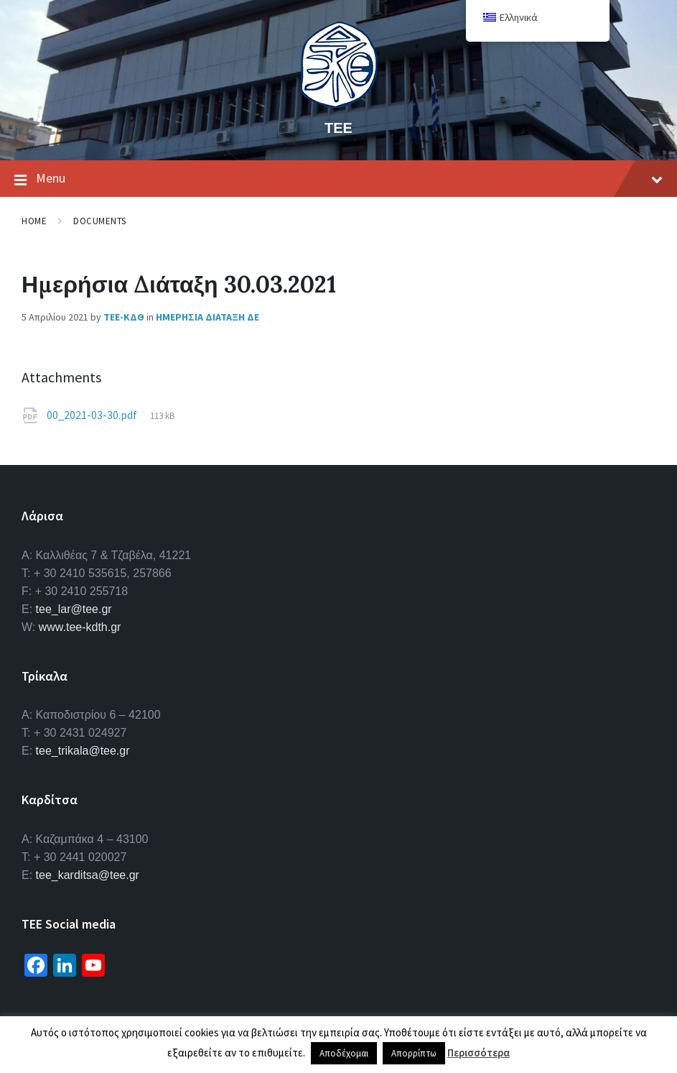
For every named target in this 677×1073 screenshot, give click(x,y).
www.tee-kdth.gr (80, 627)
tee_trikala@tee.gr (83, 751)
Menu (338, 179)
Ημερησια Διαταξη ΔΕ (207, 316)
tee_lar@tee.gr (74, 609)
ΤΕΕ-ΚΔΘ (123, 316)
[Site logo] (339, 103)
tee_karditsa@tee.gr (87, 875)
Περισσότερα (478, 1052)
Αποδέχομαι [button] (343, 1053)
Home (34, 221)
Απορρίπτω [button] (413, 1053)
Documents (99, 221)
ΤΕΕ (338, 128)
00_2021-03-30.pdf (93, 414)
